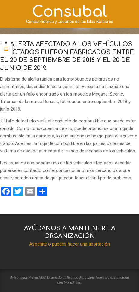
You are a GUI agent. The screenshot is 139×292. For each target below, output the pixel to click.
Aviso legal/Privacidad (28, 277)
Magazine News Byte (95, 277)
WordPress (72, 282)
